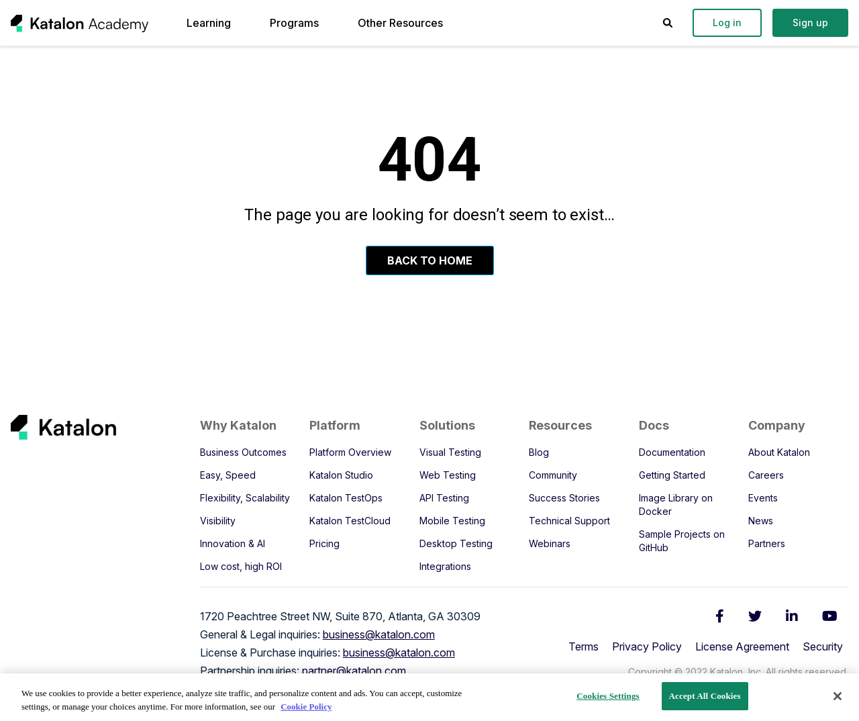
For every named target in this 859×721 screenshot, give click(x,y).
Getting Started (672, 475)
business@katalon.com (379, 634)
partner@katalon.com (354, 670)
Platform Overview (350, 452)
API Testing (444, 497)
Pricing (324, 543)
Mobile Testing (452, 520)
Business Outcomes (243, 452)
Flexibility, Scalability (245, 497)
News (760, 520)
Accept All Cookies (705, 696)
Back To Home (429, 260)
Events (763, 497)
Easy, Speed (228, 475)
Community (553, 475)
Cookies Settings (607, 696)
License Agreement (742, 646)
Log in (727, 22)
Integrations (445, 566)
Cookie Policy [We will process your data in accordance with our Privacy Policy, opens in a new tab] (306, 707)
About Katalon (779, 452)
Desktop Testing (456, 543)
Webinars (549, 543)
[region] (429, 697)
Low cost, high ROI (241, 566)
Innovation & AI (232, 543)
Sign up (810, 22)
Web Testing (447, 475)
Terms (583, 646)
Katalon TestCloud (350, 520)
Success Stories (564, 497)
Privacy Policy (647, 646)
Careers (766, 475)
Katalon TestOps (346, 497)
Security (823, 646)
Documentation (672, 452)
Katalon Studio (341, 475)
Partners (766, 543)
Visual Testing (450, 452)
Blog (539, 452)
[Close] (837, 696)
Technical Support (569, 520)
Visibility (218, 520)
